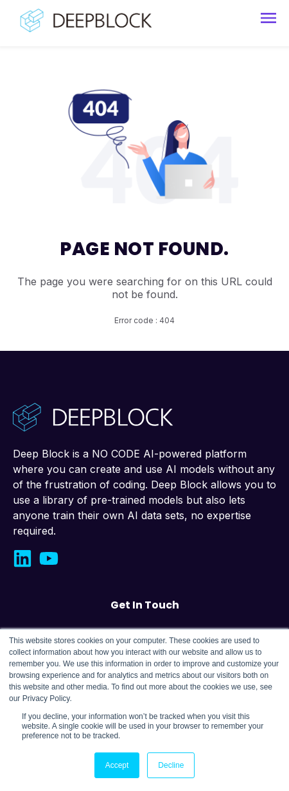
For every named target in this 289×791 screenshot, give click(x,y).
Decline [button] (171, 765)
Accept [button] (117, 765)
